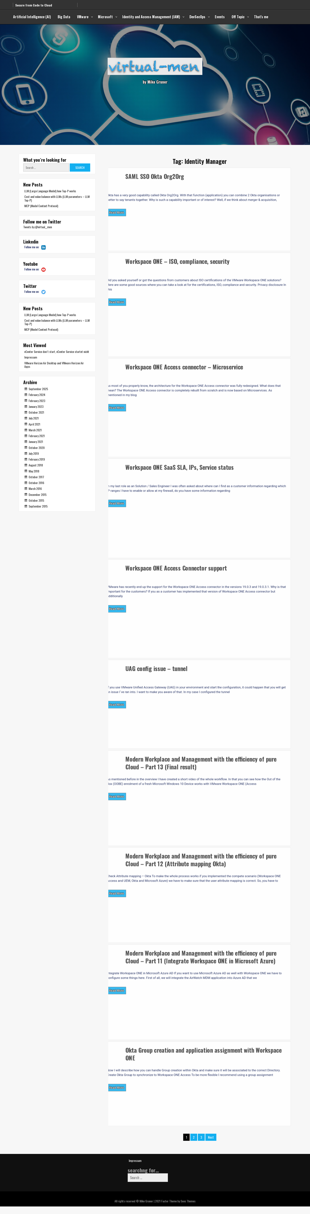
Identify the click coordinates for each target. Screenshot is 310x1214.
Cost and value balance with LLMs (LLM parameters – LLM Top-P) (57, 198)
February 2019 (37, 459)
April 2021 (34, 424)
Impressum (30, 357)
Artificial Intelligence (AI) (32, 16)
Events (220, 16)
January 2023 (36, 406)
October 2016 (36, 482)
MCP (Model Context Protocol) (41, 205)
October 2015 (36, 500)
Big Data (64, 16)
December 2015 (37, 494)
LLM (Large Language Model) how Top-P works (50, 191)
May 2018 (34, 471)
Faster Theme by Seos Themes (178, 1208)
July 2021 (34, 418)
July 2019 (34, 453)
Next (211, 1144)
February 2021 (37, 435)
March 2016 (35, 488)
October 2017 (36, 477)
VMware (82, 16)
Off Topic (238, 16)
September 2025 (38, 389)
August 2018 (36, 465)
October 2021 (36, 412)
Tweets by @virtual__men (37, 227)
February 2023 (37, 400)
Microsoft (105, 16)
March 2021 (35, 430)
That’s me (261, 16)
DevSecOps (197, 16)
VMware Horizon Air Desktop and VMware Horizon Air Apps (54, 365)
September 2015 (38, 506)
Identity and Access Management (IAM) (151, 16)
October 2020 (37, 447)
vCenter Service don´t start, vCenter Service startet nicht (56, 351)
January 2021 (36, 441)
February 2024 (37, 394)
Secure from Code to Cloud (33, 3)
